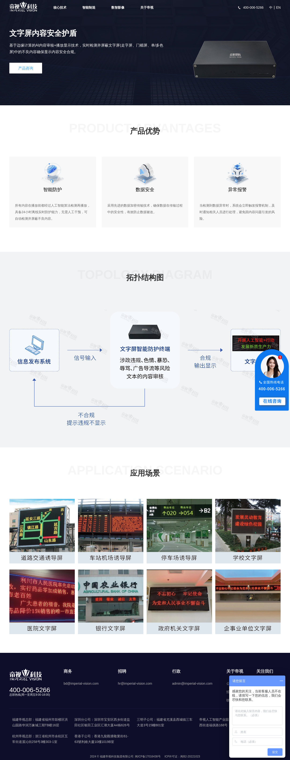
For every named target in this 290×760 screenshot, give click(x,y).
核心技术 (59, 7)
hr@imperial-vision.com (135, 683)
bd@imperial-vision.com (81, 683)
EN (278, 7)
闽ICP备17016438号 (147, 756)
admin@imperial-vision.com (192, 683)
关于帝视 (146, 7)
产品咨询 (25, 68)
